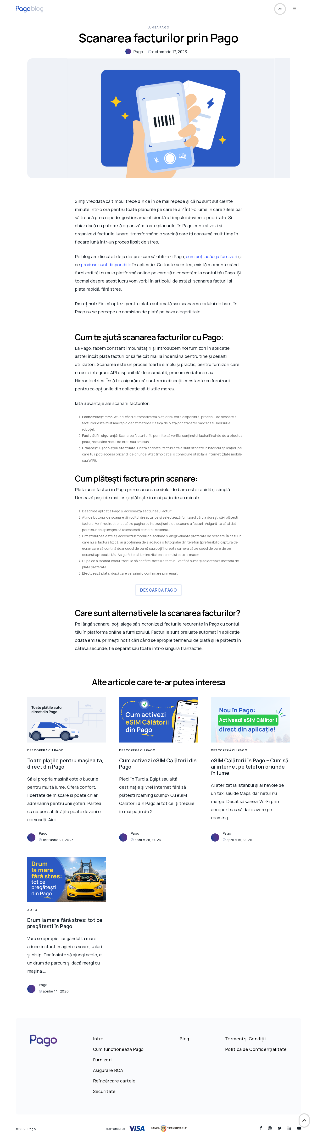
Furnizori (102, 1060)
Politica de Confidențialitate (256, 1049)
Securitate (104, 1091)
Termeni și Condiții (245, 1039)
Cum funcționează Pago (118, 1049)
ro (279, 10)
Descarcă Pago (158, 590)
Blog (184, 1039)
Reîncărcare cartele (114, 1081)
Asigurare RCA (108, 1070)
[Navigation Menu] (297, 10)
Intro (98, 1039)
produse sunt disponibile (106, 264)
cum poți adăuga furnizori (211, 256)
